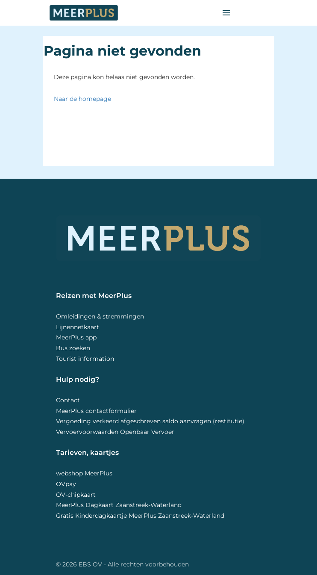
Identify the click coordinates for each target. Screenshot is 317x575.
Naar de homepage (82, 99)
